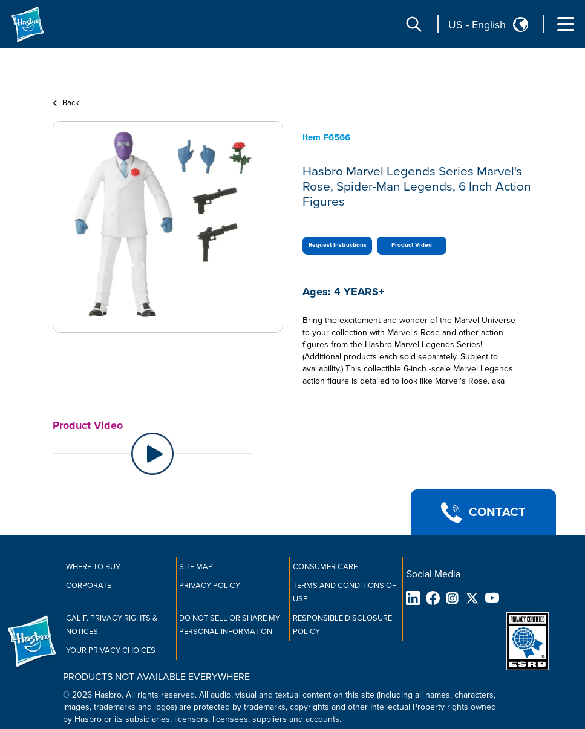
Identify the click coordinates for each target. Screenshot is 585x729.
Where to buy (93, 567)
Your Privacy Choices (110, 650)
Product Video (411, 245)
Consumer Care (325, 567)
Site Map (196, 567)
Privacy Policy (209, 585)
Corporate (88, 585)
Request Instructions (338, 245)
